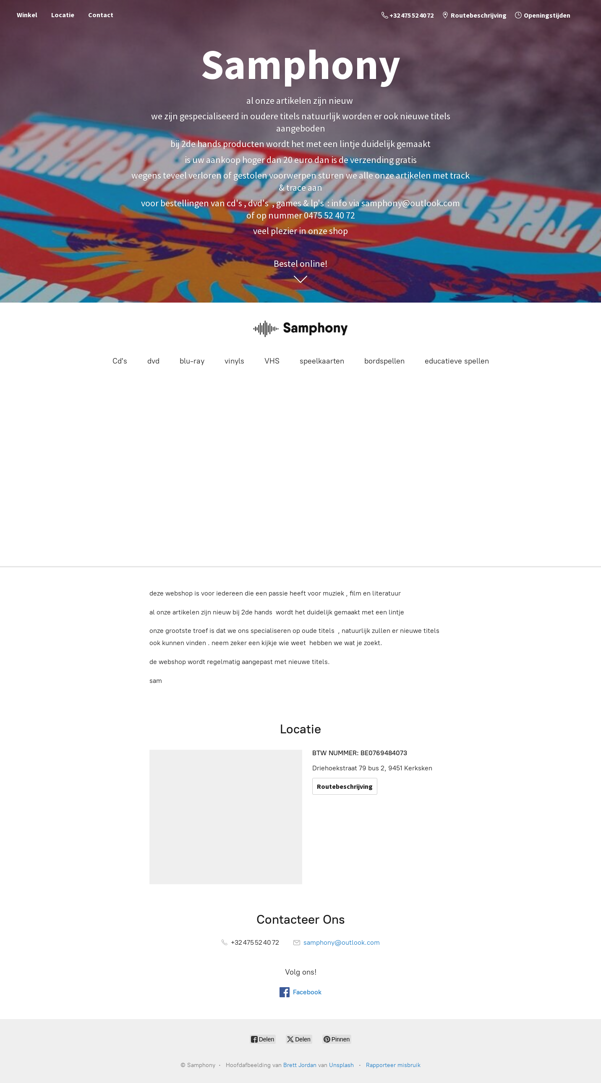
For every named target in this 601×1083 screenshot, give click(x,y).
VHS (272, 361)
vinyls (234, 361)
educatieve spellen (457, 361)
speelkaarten (322, 361)
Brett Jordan (299, 1065)
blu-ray (192, 361)
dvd (153, 361)
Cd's (119, 361)
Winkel (27, 15)
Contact (100, 15)
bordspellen (384, 361)
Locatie (62, 15)
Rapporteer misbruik (393, 1065)
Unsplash (341, 1065)
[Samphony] (300, 328)
